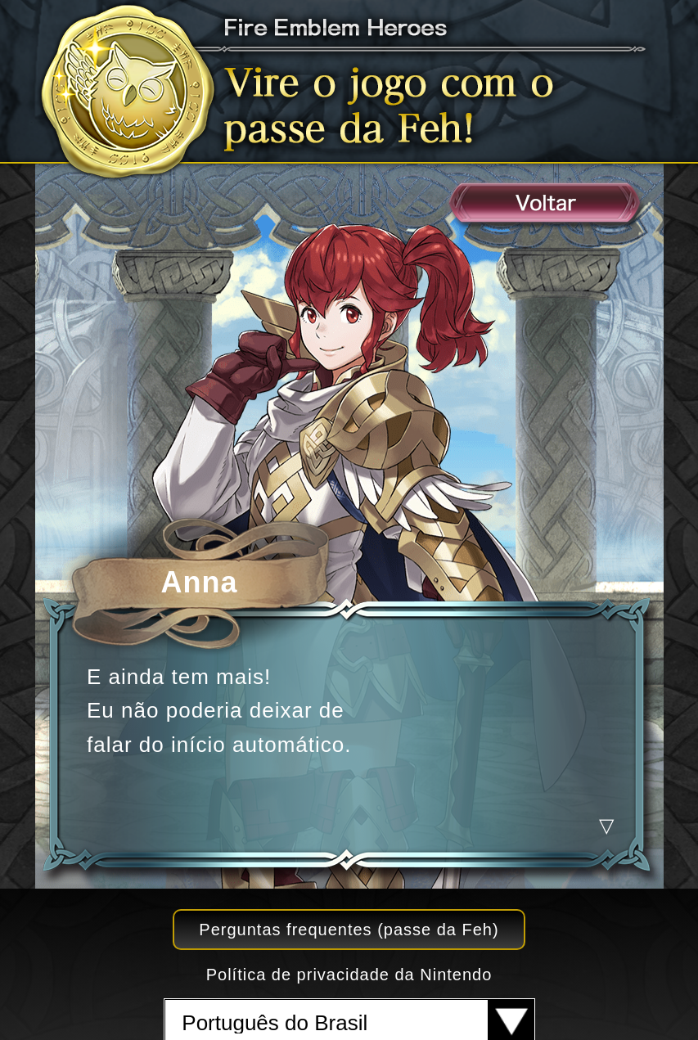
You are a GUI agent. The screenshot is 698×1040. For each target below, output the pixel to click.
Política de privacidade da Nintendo (349, 975)
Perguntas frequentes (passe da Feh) (348, 930)
